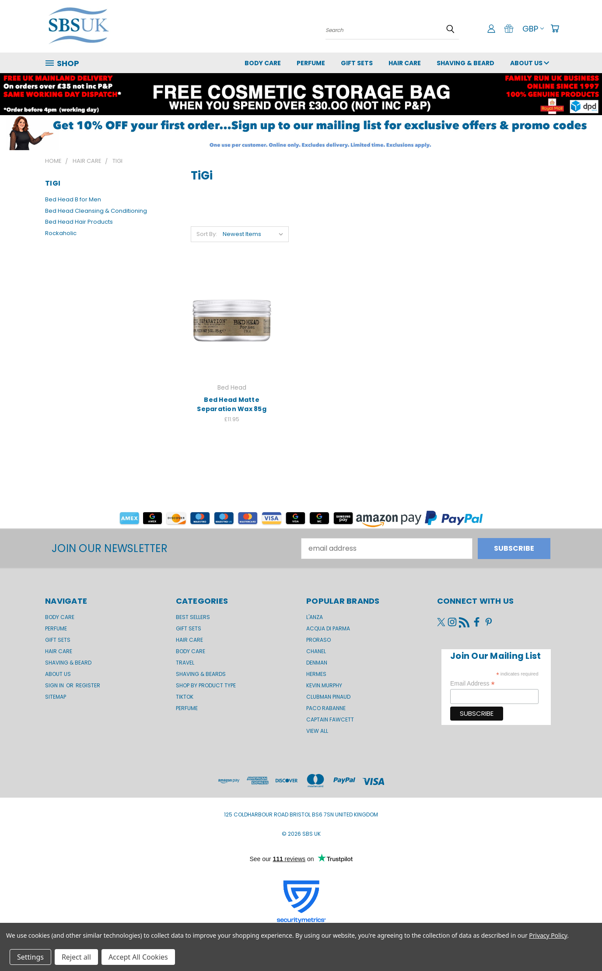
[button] (301, 132)
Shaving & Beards (201, 674)
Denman (316, 662)
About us (529, 63)
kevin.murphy (324, 685)
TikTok (184, 696)
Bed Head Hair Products (79, 222)
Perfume (311, 63)
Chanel (316, 651)
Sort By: (206, 234)
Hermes (316, 674)
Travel (185, 662)
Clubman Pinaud (328, 696)
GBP (533, 28)
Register (88, 685)
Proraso (318, 640)
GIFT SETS (357, 63)
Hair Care (404, 63)
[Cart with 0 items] (554, 28)
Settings (30, 957)
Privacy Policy (548, 935)
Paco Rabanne (326, 708)
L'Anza (314, 617)
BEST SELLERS (193, 617)
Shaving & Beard (465, 63)
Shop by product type (206, 685)
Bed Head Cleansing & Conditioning (96, 211)
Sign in (55, 685)
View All (317, 731)
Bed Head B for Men (73, 199)
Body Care (263, 63)
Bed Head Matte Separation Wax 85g (231, 404)
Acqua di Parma (328, 628)
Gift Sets (188, 628)
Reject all (76, 957)
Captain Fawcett (330, 719)
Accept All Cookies (138, 957)
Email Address (472, 683)
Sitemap (55, 696)
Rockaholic (61, 233)
